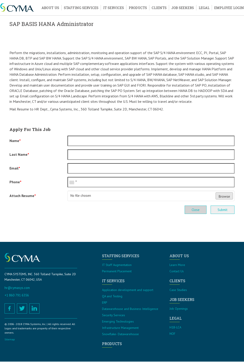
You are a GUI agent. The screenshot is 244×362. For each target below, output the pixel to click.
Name (15, 140)
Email (14, 168)
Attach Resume (22, 195)
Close (194, 210)
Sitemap (10, 339)
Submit (222, 210)
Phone (15, 182)
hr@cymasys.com (17, 288)
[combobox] (73, 182)
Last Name (19, 154)
